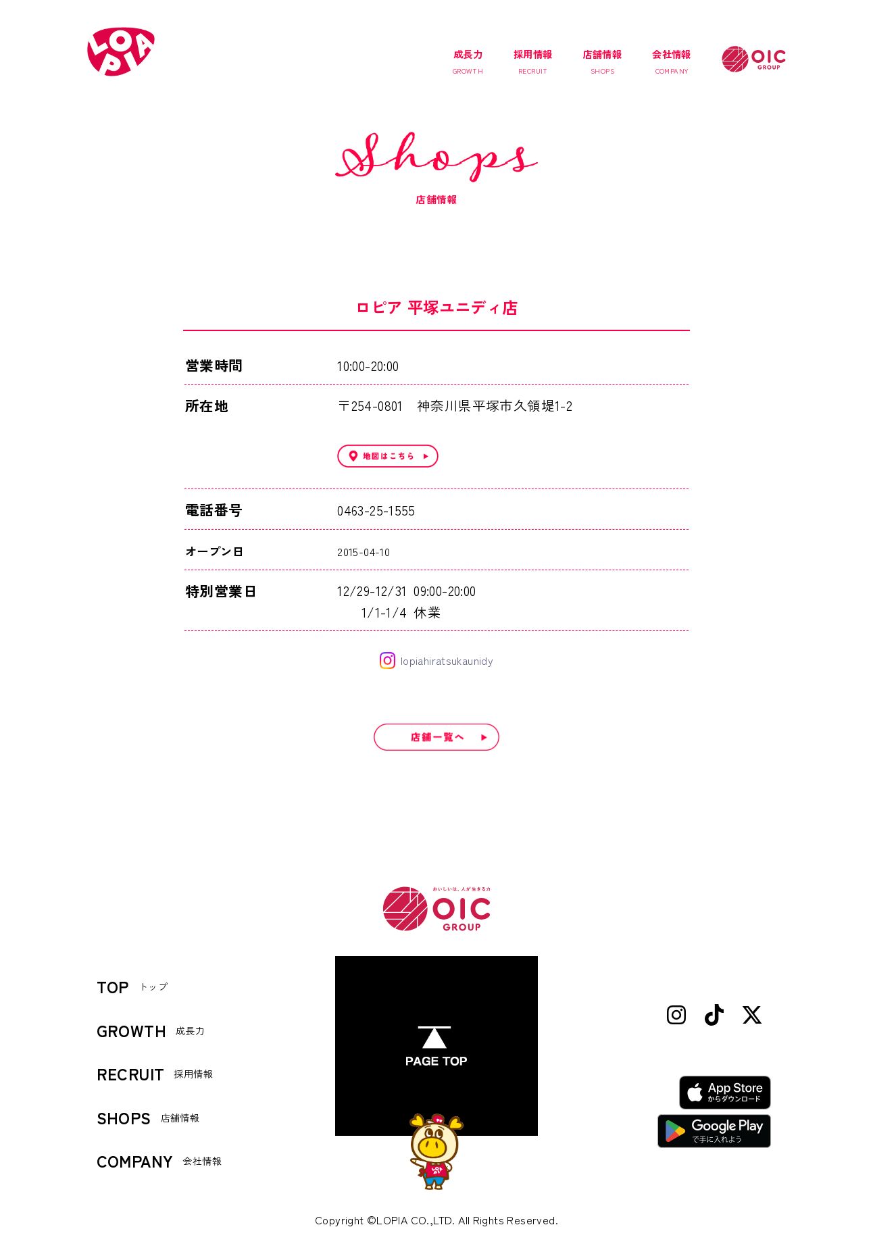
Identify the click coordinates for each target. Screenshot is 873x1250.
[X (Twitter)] (752, 1016)
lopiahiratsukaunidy (436, 661)
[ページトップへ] (436, 1046)
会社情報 (671, 61)
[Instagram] (676, 1016)
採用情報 (533, 61)
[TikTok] (714, 1016)
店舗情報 (602, 61)
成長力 (468, 61)
